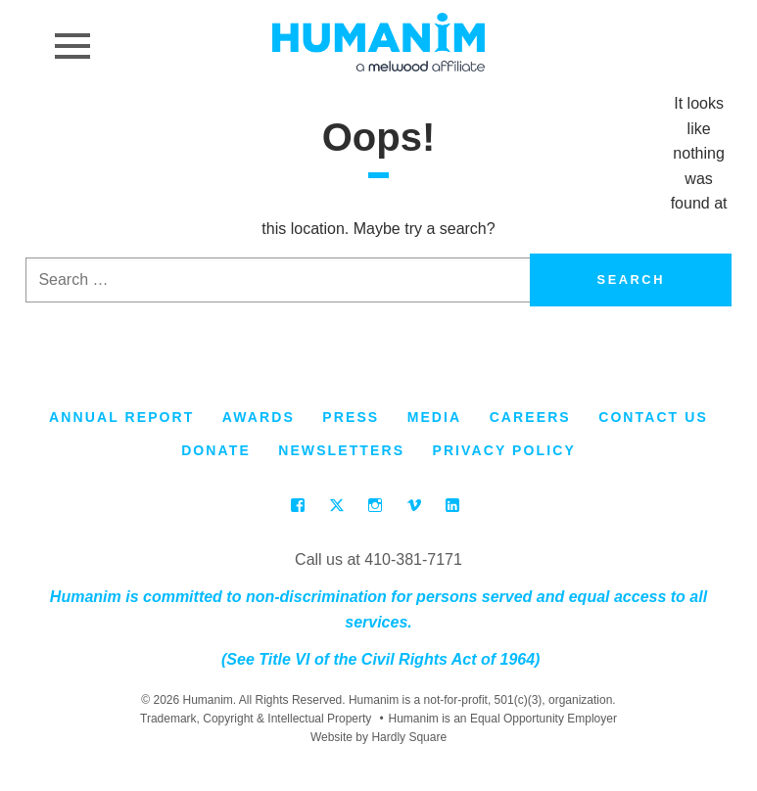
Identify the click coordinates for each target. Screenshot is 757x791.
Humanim (378, 42)
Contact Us (653, 417)
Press (350, 417)
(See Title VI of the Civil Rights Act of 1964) (379, 659)
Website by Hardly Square (378, 737)
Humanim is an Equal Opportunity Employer (498, 719)
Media (434, 417)
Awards (258, 417)
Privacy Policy (503, 450)
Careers (530, 417)
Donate (216, 450)
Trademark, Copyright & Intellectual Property (255, 718)
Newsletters (341, 450)
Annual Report (121, 417)
